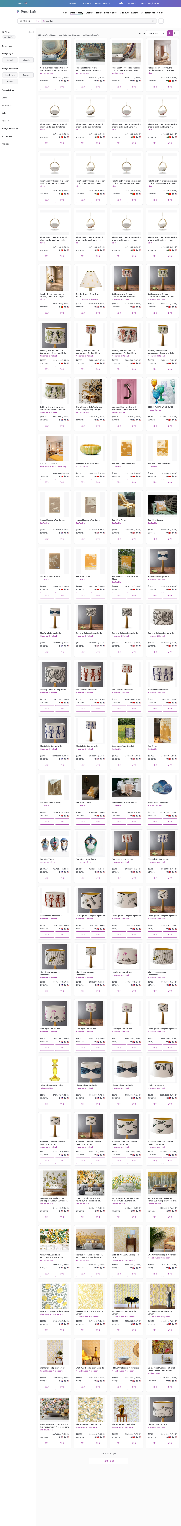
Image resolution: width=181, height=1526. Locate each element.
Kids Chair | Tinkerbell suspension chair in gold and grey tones (54, 182)
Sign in (132, 3)
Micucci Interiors (155, 410)
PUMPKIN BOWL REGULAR (87, 463)
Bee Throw (152, 746)
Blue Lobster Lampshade (159, 689)
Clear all (31, 32)
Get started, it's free (150, 3)
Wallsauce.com (46, 73)
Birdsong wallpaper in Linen (124, 1424)
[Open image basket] (161, 21)
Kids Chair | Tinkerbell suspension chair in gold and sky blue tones (126, 182)
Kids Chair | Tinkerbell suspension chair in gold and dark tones (54, 125)
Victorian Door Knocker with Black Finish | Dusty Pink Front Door (124, 408)
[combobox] (156, 33)
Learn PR (87, 3)
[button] (22, 3)
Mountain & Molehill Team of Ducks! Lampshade (52, 1143)
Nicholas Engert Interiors (87, 299)
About (107, 3)
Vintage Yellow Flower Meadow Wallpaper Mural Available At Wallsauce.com (89, 1256)
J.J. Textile (116, 466)
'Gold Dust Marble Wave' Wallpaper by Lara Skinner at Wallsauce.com (89, 69)
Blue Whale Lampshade (158, 576)
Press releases (110, 12)
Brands (89, 12)
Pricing (98, 3)
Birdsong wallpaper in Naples (88, 1424)
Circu (150, 73)
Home (64, 12)
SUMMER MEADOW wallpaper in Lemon (125, 1256)
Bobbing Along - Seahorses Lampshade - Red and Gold (124, 295)
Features (74, 3)
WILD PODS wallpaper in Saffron (162, 1255)
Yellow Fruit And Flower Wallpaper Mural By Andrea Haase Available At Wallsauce (53, 1256)
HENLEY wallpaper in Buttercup (125, 1368)
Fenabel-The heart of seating (53, 466)
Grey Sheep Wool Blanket (123, 746)
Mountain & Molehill (120, 299)
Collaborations (148, 12)
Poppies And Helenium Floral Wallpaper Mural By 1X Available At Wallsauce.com (54, 1199)
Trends (98, 12)
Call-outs (124, 12)
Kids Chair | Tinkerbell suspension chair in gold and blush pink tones (126, 125)
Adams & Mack (118, 412)
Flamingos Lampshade (122, 972)
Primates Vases (47, 859)
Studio (160, 12)
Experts (134, 12)
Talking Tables (46, 1088)
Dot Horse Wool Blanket (50, 576)
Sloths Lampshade (156, 1085)
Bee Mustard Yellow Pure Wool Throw (125, 577)
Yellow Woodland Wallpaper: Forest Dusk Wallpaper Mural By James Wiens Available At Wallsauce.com (161, 1199)
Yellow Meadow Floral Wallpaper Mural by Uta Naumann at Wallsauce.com (126, 1199)
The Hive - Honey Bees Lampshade (49, 973)
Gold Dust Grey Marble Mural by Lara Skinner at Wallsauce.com (53, 69)
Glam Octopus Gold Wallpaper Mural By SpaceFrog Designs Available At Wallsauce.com (89, 408)
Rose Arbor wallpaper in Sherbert (54, 1311)
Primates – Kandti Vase (86, 859)
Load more (108, 1461)
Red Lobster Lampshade (86, 689)
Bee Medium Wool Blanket (123, 463)
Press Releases (73, 35)
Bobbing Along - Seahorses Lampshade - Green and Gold (161, 295)
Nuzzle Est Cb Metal (48, 463)
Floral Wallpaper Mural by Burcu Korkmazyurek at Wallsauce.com (54, 1425)
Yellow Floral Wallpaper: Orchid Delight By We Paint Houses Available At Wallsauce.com (161, 1369)
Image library (76, 12)
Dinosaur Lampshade (157, 1424)
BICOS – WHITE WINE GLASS (160, 407)
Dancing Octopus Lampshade (89, 633)
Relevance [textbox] (153, 33)
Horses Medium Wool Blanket (52, 520)
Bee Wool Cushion (155, 520)
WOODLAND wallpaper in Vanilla (90, 1368)
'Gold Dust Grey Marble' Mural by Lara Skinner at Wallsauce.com (126, 69)
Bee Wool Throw (119, 520)
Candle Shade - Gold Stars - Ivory (88, 295)
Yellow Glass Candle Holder (52, 1085)
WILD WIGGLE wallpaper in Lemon (124, 1312)
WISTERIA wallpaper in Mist (52, 1368)
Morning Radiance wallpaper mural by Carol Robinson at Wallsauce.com (88, 1199)
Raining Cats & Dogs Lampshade (90, 916)
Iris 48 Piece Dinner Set (158, 803)
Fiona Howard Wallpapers (123, 1260)
